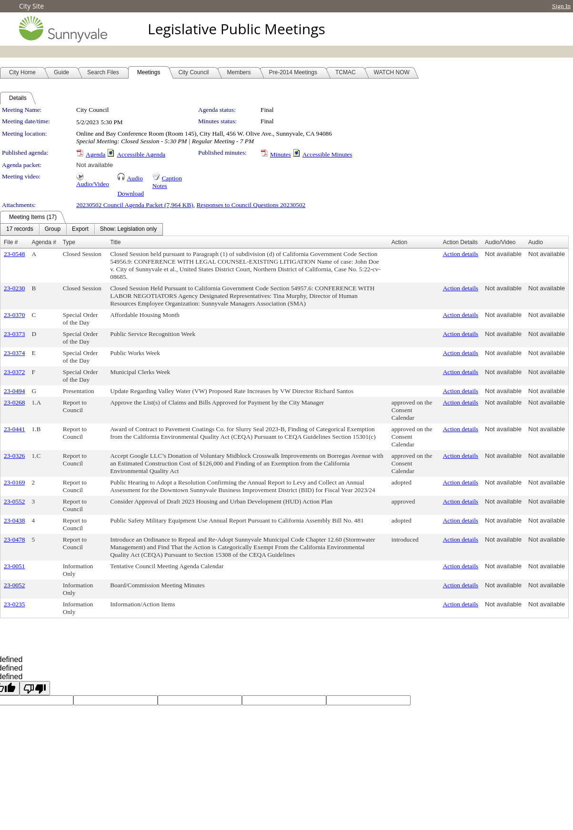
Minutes (280, 154)
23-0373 (14, 333)
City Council (92, 109)
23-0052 (14, 585)
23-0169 (14, 482)
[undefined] (35, 688)
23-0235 (14, 604)
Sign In (561, 6)
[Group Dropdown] (52, 229)
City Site (31, 5)
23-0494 (14, 391)
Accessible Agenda (141, 154)
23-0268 (14, 402)
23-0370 (14, 314)
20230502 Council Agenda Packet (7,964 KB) (134, 204)
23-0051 (14, 566)
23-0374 (14, 352)
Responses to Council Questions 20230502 (250, 204)
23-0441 (14, 429)
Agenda (95, 154)
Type (69, 242)
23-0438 (14, 520)
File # (11, 242)
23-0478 (14, 539)
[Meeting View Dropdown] (128, 229)
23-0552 (14, 501)
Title (115, 242)
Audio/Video (92, 184)
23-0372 (14, 371)
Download (130, 193)
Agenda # (43, 242)
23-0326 (14, 455)
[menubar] (81, 229)
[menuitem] (19, 229)
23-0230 (14, 288)
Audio (134, 178)
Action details (460, 253)
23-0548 (14, 253)
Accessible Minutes (327, 154)
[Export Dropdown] (80, 229)
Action (399, 242)
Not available (94, 164)
